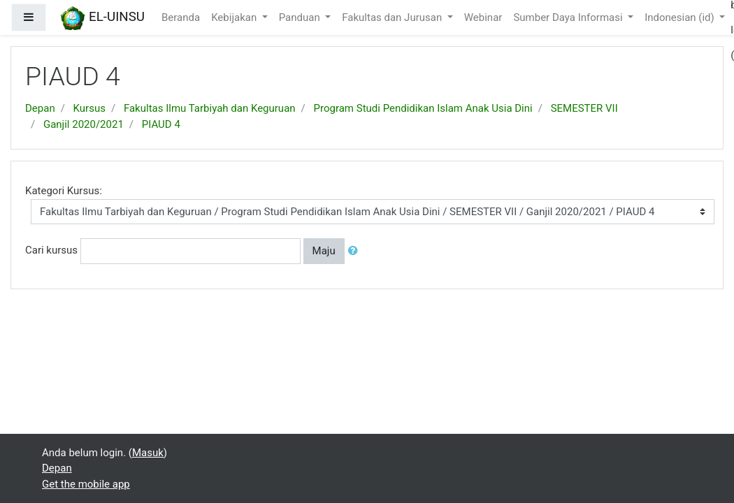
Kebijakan (235, 17)
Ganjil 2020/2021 (83, 124)
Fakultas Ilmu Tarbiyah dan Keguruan (210, 108)
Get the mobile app (86, 484)
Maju (324, 251)
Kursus (89, 108)
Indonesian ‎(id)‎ (681, 17)
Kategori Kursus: (63, 190)
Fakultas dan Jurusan (393, 17)
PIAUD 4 (161, 124)
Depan (40, 108)
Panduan (301, 17)
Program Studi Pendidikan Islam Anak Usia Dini (423, 108)
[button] (356, 251)
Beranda (180, 17)
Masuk (148, 452)
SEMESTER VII (584, 108)
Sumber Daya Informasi (569, 17)
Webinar (483, 17)
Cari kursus (51, 250)
